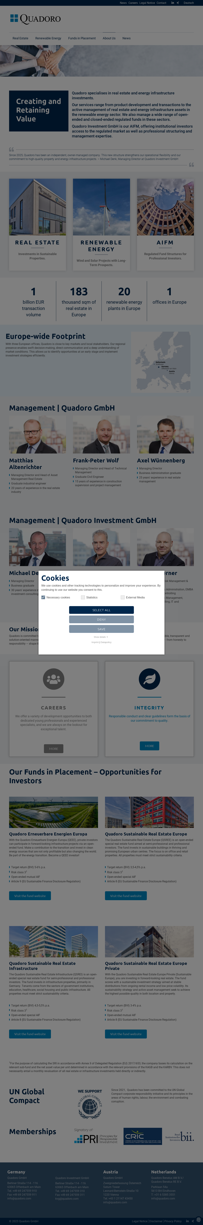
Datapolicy (106, 642)
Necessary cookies (55, 597)
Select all (102, 610)
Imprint (95, 642)
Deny (101, 619)
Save (102, 629)
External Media (133, 597)
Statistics (89, 597)
